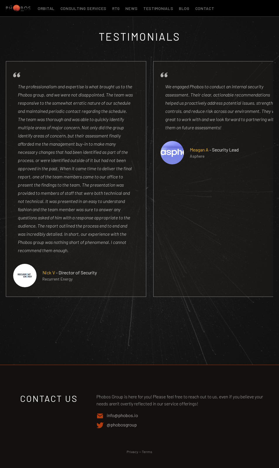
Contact (204, 8)
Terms (147, 452)
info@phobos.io (117, 415)
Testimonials (158, 8)
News (132, 8)
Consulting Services (84, 8)
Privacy (132, 452)
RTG (116, 8)
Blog (185, 8)
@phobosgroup (117, 425)
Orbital (47, 8)
